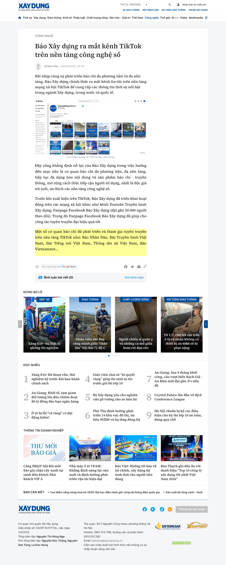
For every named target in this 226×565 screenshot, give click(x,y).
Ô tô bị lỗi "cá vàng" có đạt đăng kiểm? (52, 415)
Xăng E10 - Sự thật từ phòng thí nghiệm (44, 345)
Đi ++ (175, 17)
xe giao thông (131, 10)
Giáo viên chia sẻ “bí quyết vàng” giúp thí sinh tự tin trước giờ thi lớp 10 (114, 378)
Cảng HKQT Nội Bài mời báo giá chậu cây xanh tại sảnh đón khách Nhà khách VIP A (43, 472)
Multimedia (196, 17)
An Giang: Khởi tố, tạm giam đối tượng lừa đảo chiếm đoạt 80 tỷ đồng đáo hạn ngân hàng (55, 397)
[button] (109, 355)
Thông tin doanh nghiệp (43, 430)
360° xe (44, 299)
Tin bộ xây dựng (198, 10)
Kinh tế (67, 17)
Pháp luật (79, 17)
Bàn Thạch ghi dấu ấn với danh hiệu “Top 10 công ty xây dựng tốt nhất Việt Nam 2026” (181, 472)
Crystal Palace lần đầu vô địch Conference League (178, 397)
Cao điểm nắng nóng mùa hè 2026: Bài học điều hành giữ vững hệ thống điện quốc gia (105, 492)
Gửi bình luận (134, 277)
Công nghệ (152, 17)
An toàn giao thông (173, 10)
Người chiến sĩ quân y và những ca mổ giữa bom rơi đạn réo (136, 343)
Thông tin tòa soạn (191, 509)
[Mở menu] (206, 17)
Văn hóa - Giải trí (119, 17)
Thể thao (137, 17)
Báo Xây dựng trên (59, 267)
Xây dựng (40, 17)
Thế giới (165, 17)
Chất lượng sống (97, 17)
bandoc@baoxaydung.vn (107, 540)
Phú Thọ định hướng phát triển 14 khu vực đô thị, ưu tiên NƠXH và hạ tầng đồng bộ (116, 415)
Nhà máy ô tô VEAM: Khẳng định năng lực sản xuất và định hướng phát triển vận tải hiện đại (89, 472)
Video (183, 17)
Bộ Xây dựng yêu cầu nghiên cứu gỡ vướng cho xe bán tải (115, 397)
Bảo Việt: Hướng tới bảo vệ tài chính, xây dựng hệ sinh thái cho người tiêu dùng (136, 472)
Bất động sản (151, 10)
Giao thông (54, 17)
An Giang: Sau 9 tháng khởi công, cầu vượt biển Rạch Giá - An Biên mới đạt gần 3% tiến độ (178, 378)
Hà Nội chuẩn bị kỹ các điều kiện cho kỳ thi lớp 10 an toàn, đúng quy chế (178, 415)
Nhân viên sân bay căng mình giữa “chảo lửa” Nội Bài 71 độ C (90, 343)
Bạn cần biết (33, 492)
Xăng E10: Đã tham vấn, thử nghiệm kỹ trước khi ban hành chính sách (56, 378)
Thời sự (27, 17)
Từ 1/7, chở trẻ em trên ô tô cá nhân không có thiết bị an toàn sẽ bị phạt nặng (182, 341)
